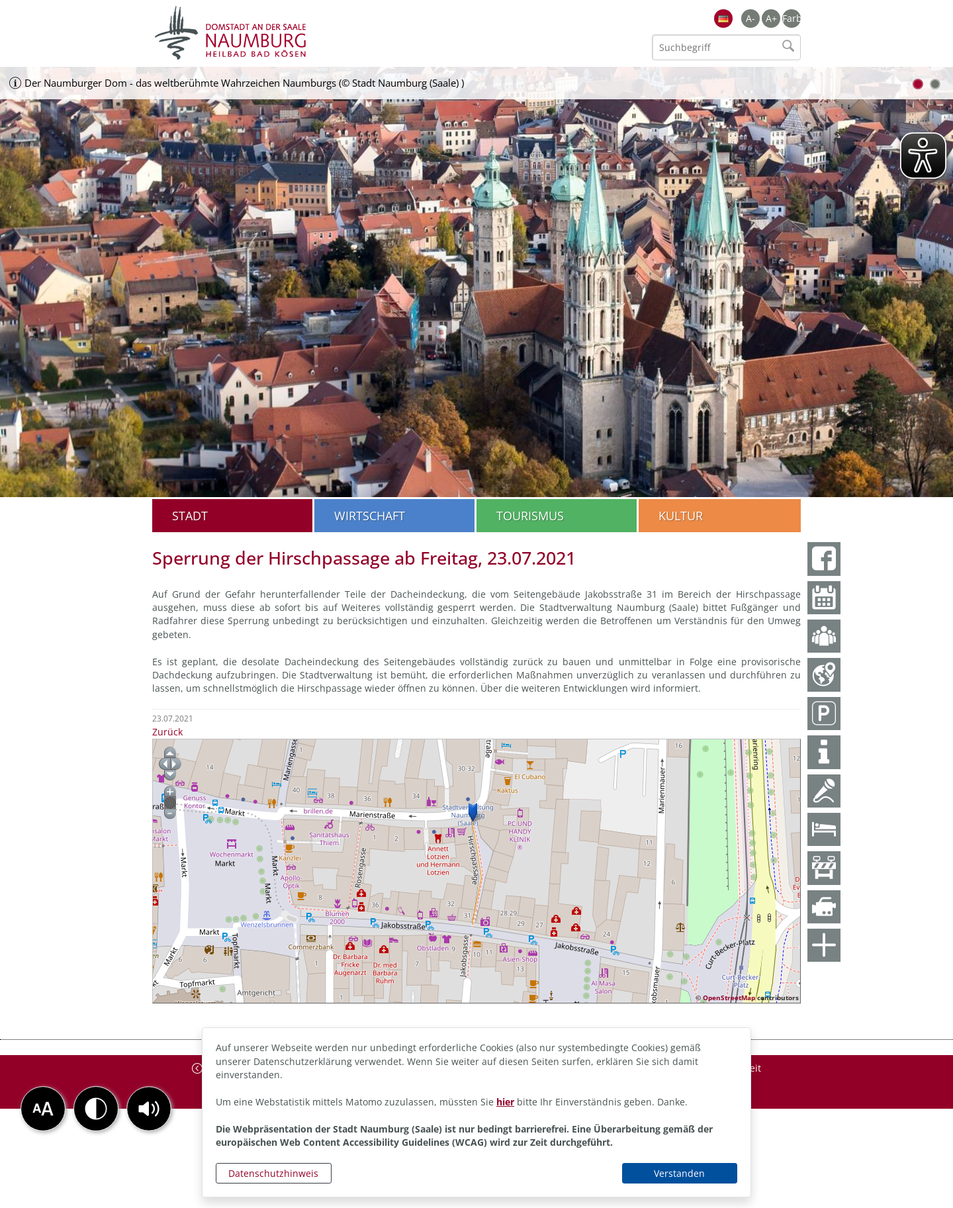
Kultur (680, 516)
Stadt (190, 516)
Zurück (167, 731)
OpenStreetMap (729, 997)
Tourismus (530, 516)
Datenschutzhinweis (273, 1173)
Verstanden (679, 1173)
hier (505, 1101)
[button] (149, 1109)
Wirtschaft (369, 516)
